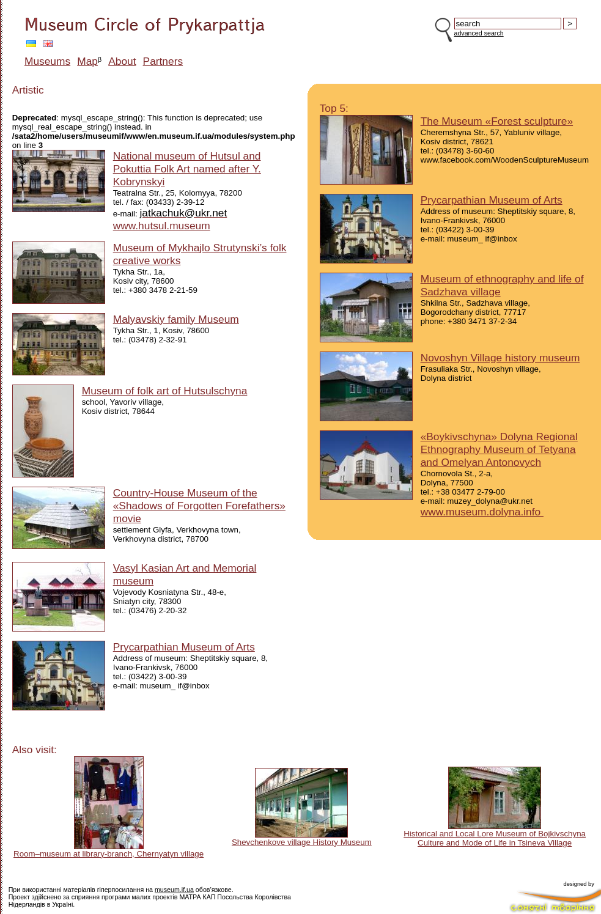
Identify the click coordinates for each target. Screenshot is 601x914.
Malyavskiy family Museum (176, 319)
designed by (579, 884)
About (122, 61)
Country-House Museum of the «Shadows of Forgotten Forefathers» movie (199, 506)
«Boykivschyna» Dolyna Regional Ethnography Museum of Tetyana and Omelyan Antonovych (499, 449)
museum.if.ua (174, 889)
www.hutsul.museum (161, 225)
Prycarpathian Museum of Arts (184, 647)
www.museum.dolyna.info (482, 512)
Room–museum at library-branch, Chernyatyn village (108, 853)
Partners (163, 61)
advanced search (479, 33)
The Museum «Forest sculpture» (497, 121)
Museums (47, 61)
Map (87, 61)
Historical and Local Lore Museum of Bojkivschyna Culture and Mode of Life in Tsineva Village (495, 838)
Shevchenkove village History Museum (302, 842)
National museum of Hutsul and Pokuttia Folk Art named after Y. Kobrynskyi (187, 169)
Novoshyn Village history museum (500, 358)
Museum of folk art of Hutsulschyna (165, 391)
